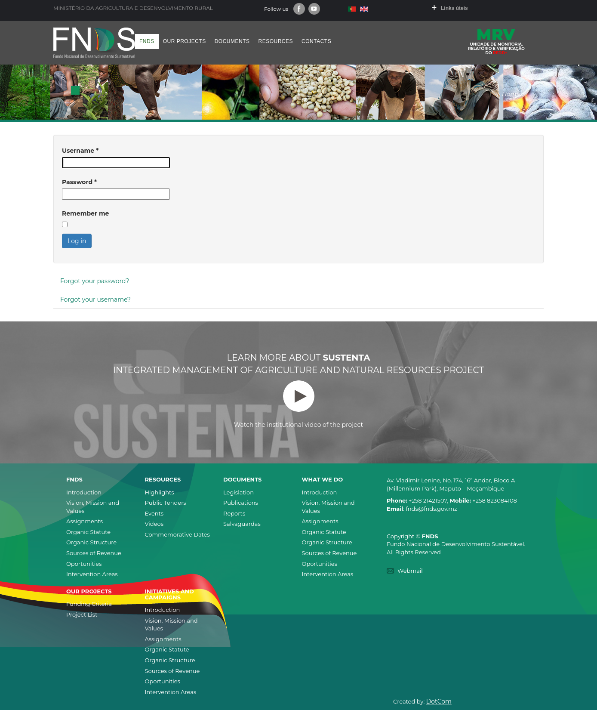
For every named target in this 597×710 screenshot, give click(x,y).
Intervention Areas (92, 574)
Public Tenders (165, 502)
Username (80, 150)
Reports (234, 513)
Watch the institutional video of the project (298, 404)
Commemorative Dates (177, 534)
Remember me (85, 213)
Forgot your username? (95, 299)
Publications (240, 502)
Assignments (84, 521)
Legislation (238, 492)
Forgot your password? (94, 281)
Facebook (299, 9)
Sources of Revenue (93, 552)
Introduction (84, 492)
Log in (77, 241)
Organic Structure (91, 542)
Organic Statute (88, 531)
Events (154, 513)
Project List (81, 614)
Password (79, 182)
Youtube (314, 9)
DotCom (439, 701)
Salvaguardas (242, 523)
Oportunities (84, 563)
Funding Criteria (89, 603)
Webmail (410, 570)
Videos (154, 523)
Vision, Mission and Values (92, 506)
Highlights (159, 492)
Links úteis (454, 8)
